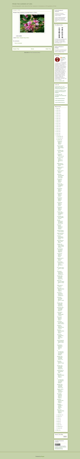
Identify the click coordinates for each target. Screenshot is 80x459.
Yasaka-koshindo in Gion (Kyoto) (60, 231)
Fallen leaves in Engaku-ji (60, 286)
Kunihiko (63, 57)
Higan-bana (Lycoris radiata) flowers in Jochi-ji (60, 282)
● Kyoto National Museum (60, 102)
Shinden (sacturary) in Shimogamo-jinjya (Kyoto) (60, 222)
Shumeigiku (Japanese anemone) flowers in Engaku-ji (59, 395)
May (58, 421)
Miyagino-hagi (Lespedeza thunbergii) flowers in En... (60, 386)
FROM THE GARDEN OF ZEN (22, 4)
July (58, 418)
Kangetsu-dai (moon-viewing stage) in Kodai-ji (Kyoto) (60, 246)
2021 (57, 116)
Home (32, 49)
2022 (57, 115)
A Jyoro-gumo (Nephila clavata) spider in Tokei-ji (60, 314)
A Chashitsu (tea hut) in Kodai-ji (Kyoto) (60, 151)
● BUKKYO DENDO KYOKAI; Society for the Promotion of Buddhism (60, 91)
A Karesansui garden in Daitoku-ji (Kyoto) (59, 143)
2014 (57, 128)
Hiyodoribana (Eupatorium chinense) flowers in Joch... (60, 347)
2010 (57, 134)
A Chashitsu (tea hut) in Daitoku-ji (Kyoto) (60, 217)
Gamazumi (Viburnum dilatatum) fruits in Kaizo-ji (60, 327)
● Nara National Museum (59, 100)
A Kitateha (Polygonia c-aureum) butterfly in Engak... (60, 406)
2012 (57, 131)
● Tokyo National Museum (60, 98)
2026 (57, 108)
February (59, 426)
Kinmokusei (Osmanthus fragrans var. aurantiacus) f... (60, 273)
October (59, 139)
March (58, 424)
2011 (57, 133)
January (59, 428)
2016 (57, 125)
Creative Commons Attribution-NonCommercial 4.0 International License (61, 447)
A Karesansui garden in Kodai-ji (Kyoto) (60, 155)
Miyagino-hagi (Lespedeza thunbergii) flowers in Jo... (60, 277)
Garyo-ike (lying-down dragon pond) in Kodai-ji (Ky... (60, 147)
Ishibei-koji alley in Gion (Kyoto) (60, 234)
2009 (57, 430)
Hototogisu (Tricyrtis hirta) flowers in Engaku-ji (60, 401)
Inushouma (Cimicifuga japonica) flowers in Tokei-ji (60, 299)
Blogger (42, 456)
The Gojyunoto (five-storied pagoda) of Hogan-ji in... (60, 250)
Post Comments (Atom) (35, 52)
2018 (57, 121)
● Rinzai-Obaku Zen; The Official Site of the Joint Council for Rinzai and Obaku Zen (61, 87)
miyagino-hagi (23, 37)
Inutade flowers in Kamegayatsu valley (60, 371)
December (59, 136)
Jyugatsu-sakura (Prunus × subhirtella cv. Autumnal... (60, 391)
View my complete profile (59, 80)
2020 (57, 118)
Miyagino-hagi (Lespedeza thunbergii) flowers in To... (60, 304)
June (58, 419)
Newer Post (16, 49)
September (59, 414)
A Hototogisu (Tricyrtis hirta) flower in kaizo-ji (60, 322)
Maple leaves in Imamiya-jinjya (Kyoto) (60, 164)
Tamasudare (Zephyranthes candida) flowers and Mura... (60, 336)
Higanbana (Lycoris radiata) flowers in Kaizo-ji (60, 331)
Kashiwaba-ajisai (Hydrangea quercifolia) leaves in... (60, 309)
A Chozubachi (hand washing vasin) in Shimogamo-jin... (60, 263)
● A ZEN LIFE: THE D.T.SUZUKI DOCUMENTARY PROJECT (60, 95)
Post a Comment (18, 43)
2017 (57, 123)
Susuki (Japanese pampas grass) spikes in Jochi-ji (60, 342)
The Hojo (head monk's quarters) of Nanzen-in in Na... (60, 159)
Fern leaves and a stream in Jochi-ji (60, 268)
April (58, 423)
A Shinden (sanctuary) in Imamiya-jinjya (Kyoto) (60, 237)
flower (18, 37)
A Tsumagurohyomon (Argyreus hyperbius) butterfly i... (60, 352)
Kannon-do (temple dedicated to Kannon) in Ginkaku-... (60, 226)
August (58, 416)
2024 (57, 111)
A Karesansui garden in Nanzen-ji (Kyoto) (59, 255)
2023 (57, 113)
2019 (57, 120)
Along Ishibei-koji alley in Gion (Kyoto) (60, 241)
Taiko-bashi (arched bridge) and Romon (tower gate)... (60, 176)
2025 (57, 110)
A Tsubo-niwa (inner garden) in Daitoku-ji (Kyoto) (60, 185)
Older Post (48, 49)
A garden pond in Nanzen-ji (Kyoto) (60, 168)
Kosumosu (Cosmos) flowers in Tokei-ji (60, 363)
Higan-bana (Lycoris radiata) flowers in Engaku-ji (60, 289)
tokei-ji (27, 37)
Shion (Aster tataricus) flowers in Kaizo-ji (59, 318)
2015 (57, 126)
